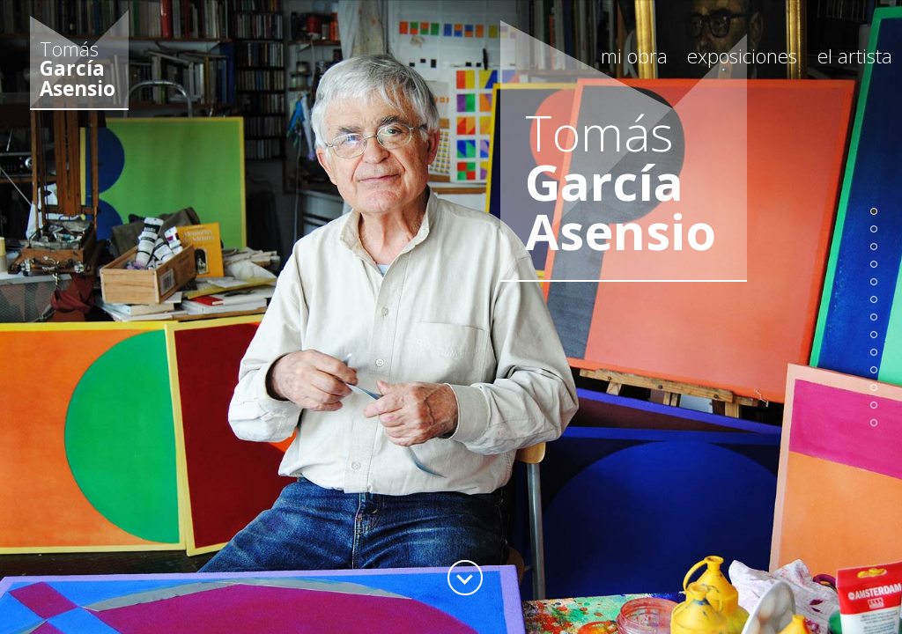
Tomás (77, 69)
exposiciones (742, 56)
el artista (854, 56)
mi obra (634, 56)
